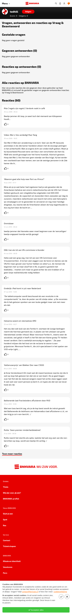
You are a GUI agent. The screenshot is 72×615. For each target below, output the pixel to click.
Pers (5, 573)
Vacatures (7, 567)
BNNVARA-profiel (11, 498)
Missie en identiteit (12, 561)
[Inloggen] (64, 3)
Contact (6, 540)
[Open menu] (6, 3)
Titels (5, 487)
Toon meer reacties (12, 453)
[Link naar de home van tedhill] (5, 12)
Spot (5, 519)
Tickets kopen (9, 546)
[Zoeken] (56, 3)
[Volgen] (28, 12)
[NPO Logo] (68, 3)
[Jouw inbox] (60, 3)
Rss (4, 525)
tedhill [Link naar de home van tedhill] (14, 11)
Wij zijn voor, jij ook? (12, 493)
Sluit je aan (8, 513)
